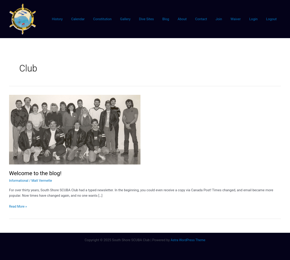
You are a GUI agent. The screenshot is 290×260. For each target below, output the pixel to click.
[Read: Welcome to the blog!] (74, 129)
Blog (176, 19)
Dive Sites (159, 19)
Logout (272, 19)
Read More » (18, 206)
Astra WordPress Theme (188, 240)
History (76, 19)
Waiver (240, 19)
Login (256, 19)
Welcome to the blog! (36, 173)
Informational (19, 181)
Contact (209, 19)
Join (224, 19)
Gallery (140, 19)
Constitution (118, 19)
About (191, 19)
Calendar (96, 19)
